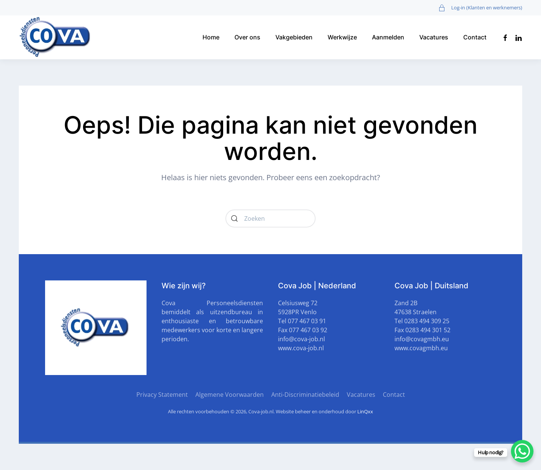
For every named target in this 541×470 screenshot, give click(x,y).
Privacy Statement (162, 394)
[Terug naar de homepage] (56, 37)
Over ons (247, 37)
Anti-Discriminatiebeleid (305, 394)
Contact (475, 37)
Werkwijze (342, 37)
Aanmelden (388, 37)
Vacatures (433, 37)
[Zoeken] (270, 218)
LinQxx (365, 411)
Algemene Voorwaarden (229, 394)
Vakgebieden (294, 37)
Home (210, 37)
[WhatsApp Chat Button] (522, 451)
